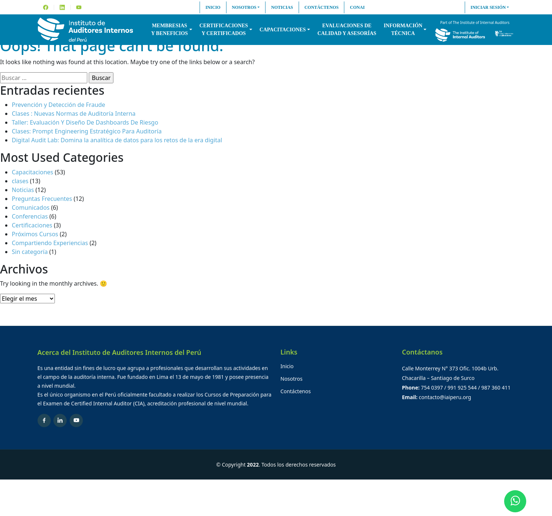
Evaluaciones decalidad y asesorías (346, 29)
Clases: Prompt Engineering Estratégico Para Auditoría (87, 131)
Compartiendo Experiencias (50, 243)
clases (20, 181)
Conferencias (30, 216)
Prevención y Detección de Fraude (58, 105)
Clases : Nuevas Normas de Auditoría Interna (74, 113)
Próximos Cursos (35, 234)
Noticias (282, 7)
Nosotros (244, 7)
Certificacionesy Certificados (224, 29)
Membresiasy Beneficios (169, 29)
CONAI (357, 7)
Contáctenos (322, 7)
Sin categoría (30, 252)
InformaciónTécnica (403, 29)
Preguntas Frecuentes (42, 199)
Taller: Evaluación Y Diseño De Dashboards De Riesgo (85, 122)
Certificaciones (32, 225)
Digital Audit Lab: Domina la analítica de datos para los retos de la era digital (117, 140)
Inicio (213, 7)
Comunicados (31, 207)
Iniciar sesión (488, 7)
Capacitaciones (283, 29)
